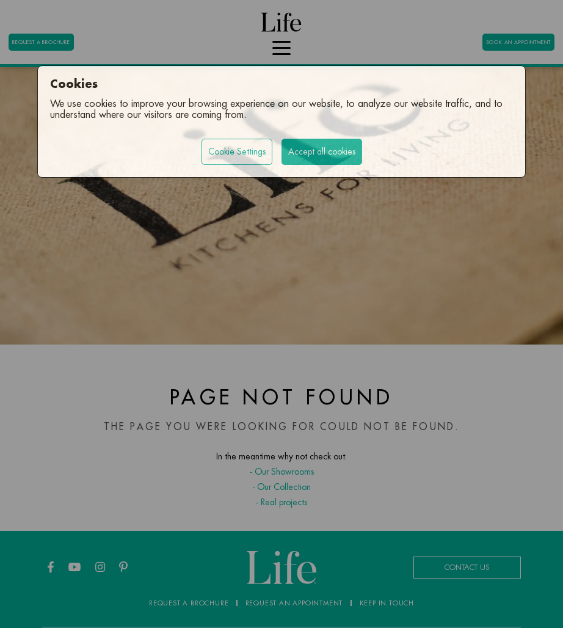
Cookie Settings (237, 151)
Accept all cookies (321, 151)
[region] (281, 314)
